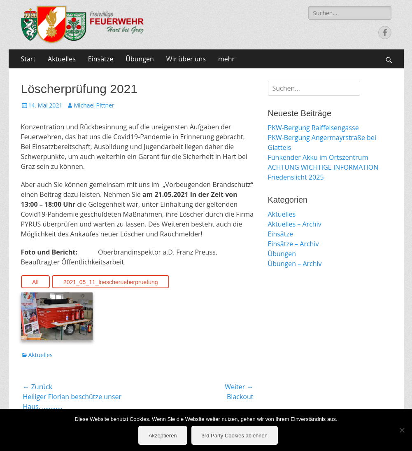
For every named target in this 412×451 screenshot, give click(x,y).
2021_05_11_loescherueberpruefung (110, 282)
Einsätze (100, 58)
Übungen (140, 58)
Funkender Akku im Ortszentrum (318, 157)
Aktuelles (62, 58)
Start (28, 58)
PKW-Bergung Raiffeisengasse (313, 127)
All (35, 282)
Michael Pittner (94, 105)
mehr (226, 58)
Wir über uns (186, 58)
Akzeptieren (163, 435)
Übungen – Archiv (295, 263)
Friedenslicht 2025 (296, 177)
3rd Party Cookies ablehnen (235, 435)
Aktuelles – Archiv (294, 224)
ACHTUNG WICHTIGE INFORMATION (323, 167)
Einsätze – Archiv (293, 243)
